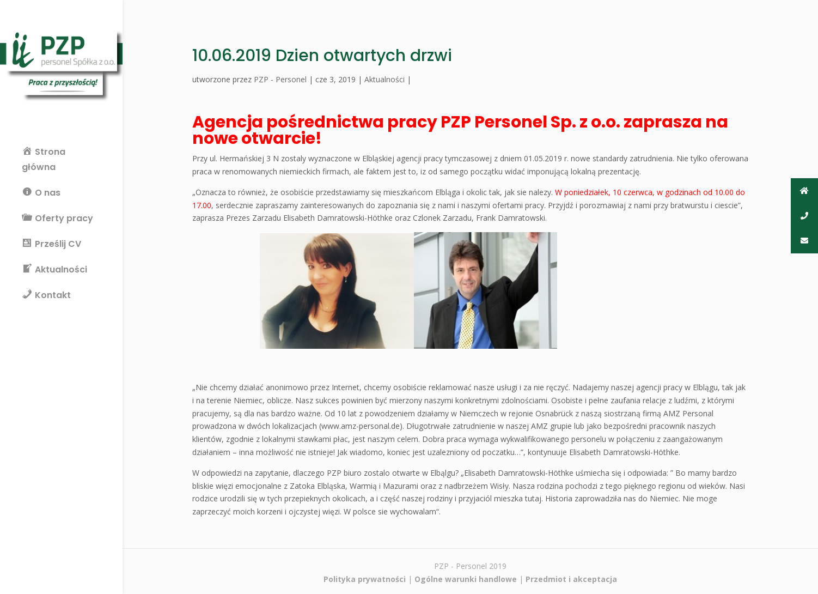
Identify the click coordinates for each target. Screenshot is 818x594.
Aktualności (384, 79)
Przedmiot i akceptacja (571, 579)
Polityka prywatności (364, 579)
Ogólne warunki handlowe (465, 579)
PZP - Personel (280, 79)
